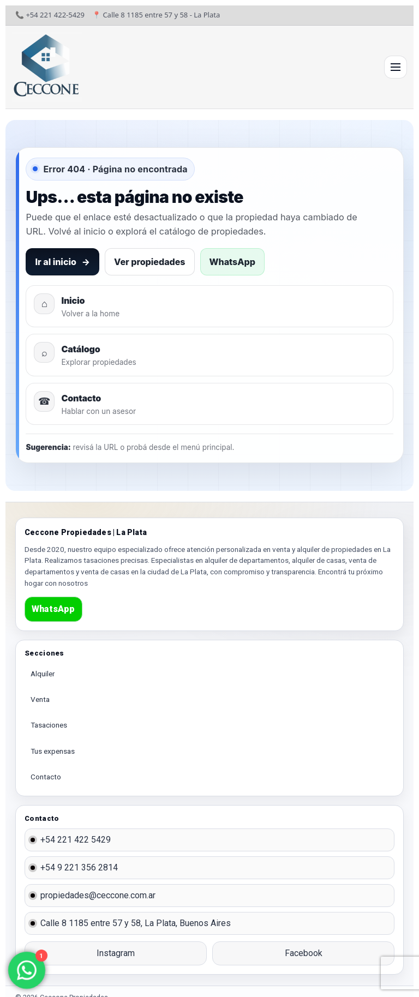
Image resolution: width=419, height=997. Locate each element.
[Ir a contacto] (209, 403)
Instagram (116, 953)
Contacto (46, 776)
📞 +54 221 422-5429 (50, 15)
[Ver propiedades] (209, 354)
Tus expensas (53, 751)
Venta (40, 699)
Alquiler (43, 673)
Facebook (303, 953)
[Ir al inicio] (47, 67)
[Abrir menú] (395, 67)
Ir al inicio (62, 261)
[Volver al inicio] (209, 306)
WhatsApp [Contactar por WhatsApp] (232, 261)
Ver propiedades (149, 261)
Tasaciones (49, 724)
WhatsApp (53, 609)
